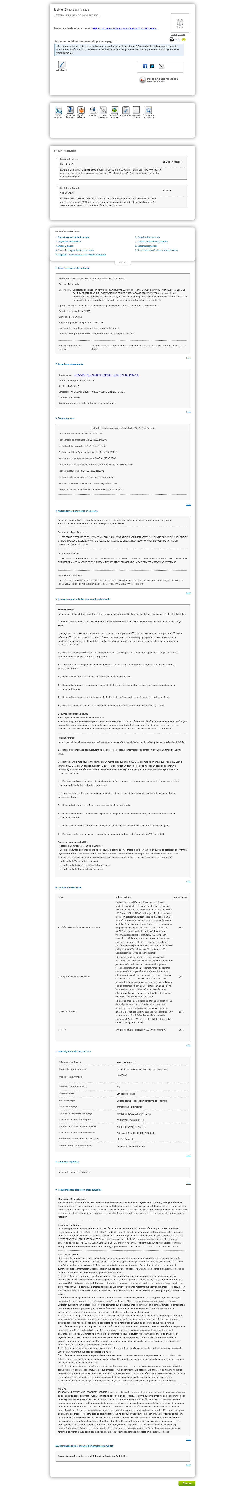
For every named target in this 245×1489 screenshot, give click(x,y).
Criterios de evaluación (149, 237)
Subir (188, 358)
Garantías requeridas (147, 245)
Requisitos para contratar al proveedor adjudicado (82, 254)
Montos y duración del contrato (153, 241)
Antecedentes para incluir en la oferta (76, 250)
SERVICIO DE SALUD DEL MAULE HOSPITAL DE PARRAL (125, 28)
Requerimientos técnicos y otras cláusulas (158, 250)
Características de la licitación (73, 237)
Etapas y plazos (65, 245)
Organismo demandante (69, 241)
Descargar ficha (178, 34)
